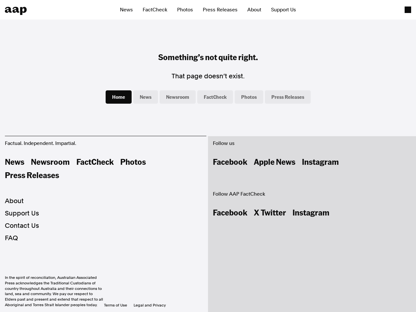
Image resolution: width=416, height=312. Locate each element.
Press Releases (220, 10)
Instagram (320, 161)
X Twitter (270, 212)
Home (118, 97)
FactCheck (155, 10)
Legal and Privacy (150, 305)
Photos (185, 10)
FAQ (11, 238)
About (254, 10)
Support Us (283, 10)
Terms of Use (115, 305)
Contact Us (22, 225)
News (126, 10)
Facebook (230, 161)
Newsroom (177, 97)
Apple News (274, 161)
